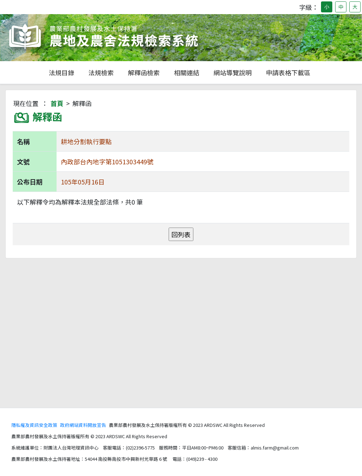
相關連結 (186, 72)
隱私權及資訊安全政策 (34, 425)
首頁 (57, 103)
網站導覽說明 (233, 72)
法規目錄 (61, 72)
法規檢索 (101, 72)
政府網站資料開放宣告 (83, 425)
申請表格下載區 (288, 72)
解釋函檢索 (144, 72)
